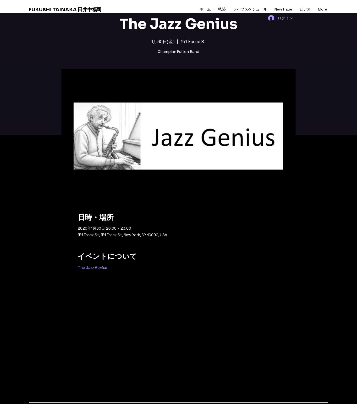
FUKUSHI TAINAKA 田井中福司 (65, 10)
